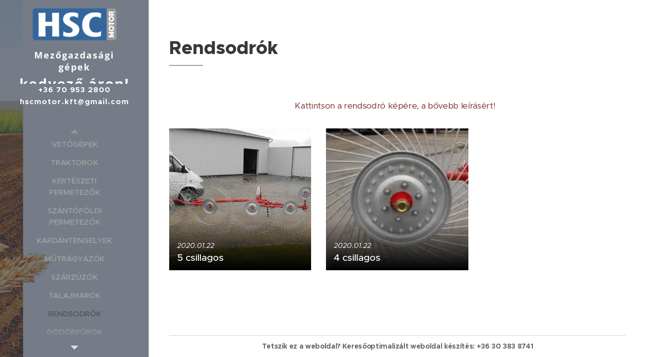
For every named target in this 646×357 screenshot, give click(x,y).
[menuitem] (74, 144)
